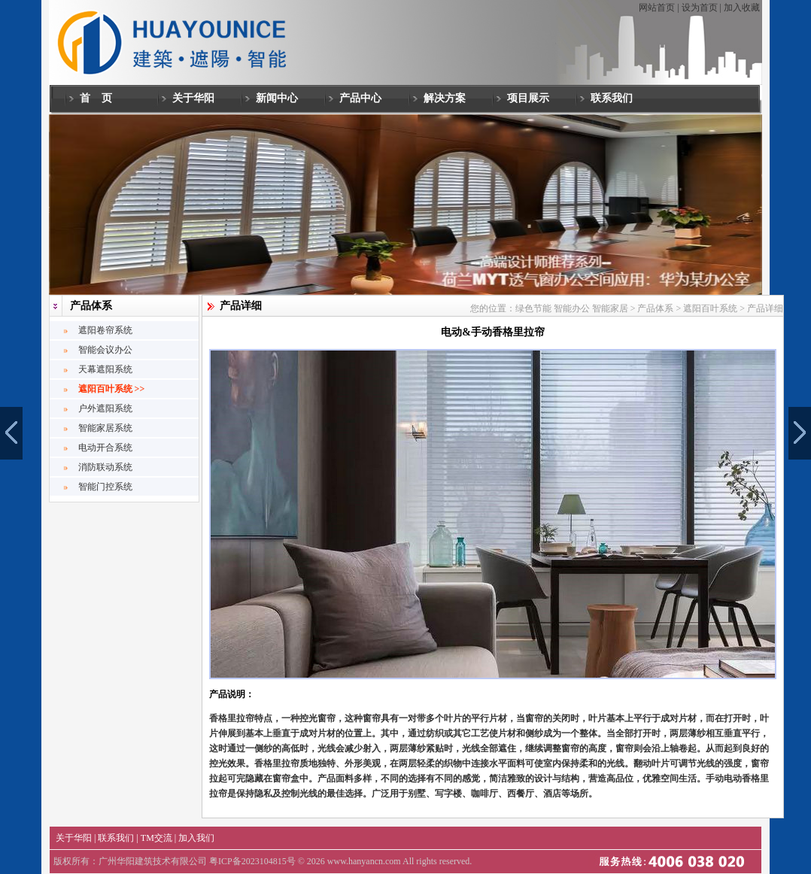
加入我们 (196, 838)
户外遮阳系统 (105, 408)
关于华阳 (193, 98)
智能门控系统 (105, 486)
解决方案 (445, 98)
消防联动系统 (105, 467)
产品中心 (360, 98)
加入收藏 (742, 7)
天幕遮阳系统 (105, 369)
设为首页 (700, 7)
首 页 (96, 98)
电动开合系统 (105, 447)
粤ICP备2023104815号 (252, 861)
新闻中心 (277, 98)
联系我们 (612, 98)
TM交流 (156, 838)
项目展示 (528, 98)
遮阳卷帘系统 (105, 330)
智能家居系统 (105, 428)
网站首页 (657, 7)
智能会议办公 (105, 349)
